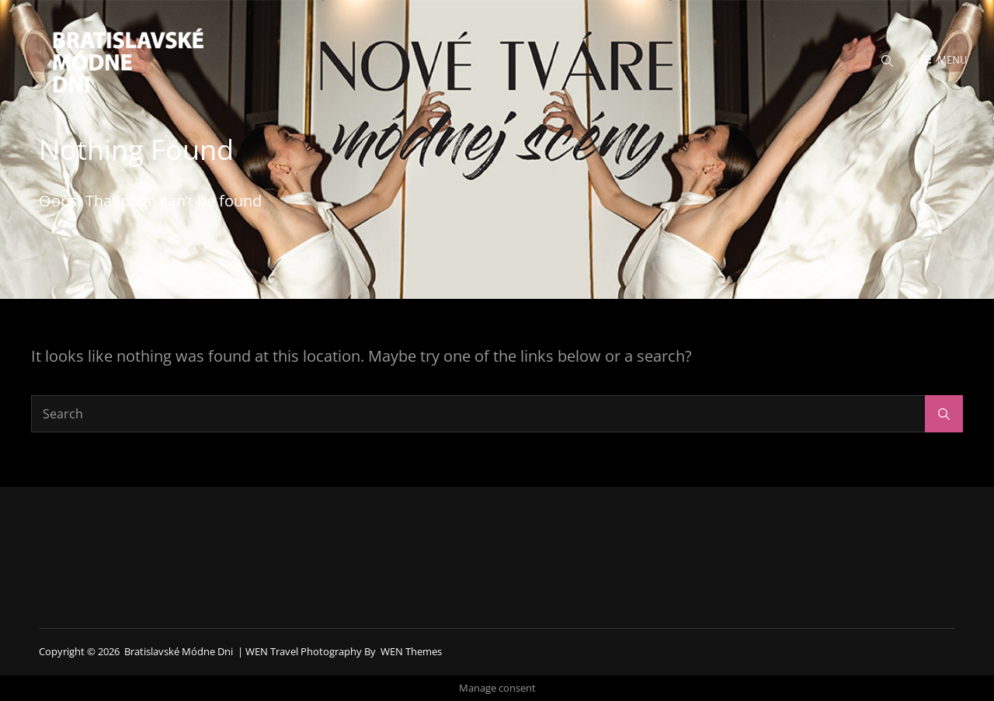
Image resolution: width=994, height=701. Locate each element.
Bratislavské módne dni (178, 651)
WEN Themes (411, 651)
